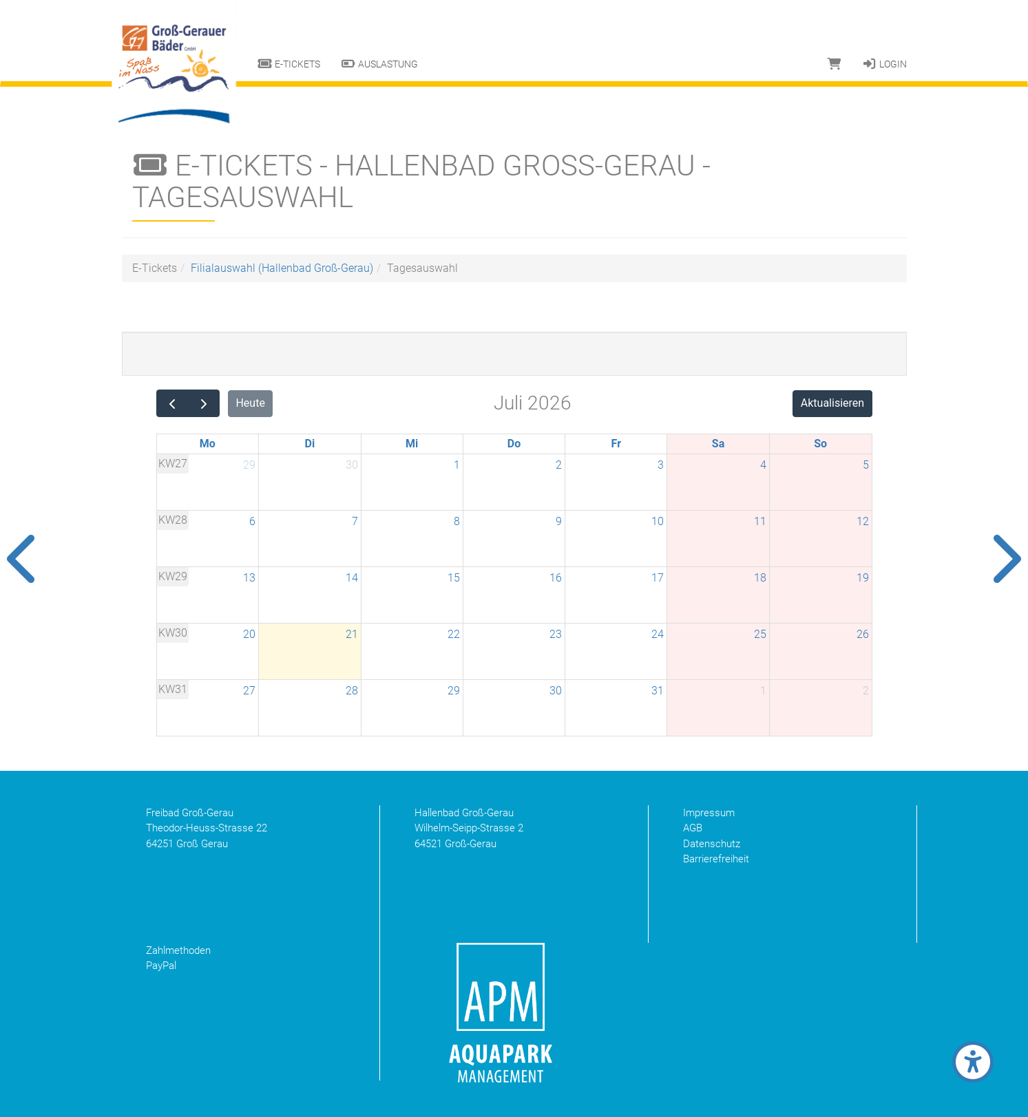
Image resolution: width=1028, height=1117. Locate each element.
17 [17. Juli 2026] (657, 577)
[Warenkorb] (834, 64)
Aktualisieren (832, 402)
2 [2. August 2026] (866, 690)
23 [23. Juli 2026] (555, 634)
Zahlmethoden (178, 950)
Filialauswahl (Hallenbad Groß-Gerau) (282, 268)
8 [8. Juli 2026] (457, 521)
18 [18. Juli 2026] (760, 577)
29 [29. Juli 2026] (454, 690)
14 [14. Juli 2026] (352, 577)
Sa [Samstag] (718, 443)
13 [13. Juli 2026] (249, 577)
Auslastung (379, 64)
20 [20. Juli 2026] (249, 634)
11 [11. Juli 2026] (760, 521)
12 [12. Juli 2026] (863, 521)
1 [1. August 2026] (763, 690)
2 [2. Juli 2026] (559, 464)
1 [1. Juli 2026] (457, 464)
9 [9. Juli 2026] (559, 521)
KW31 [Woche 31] (172, 689)
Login (884, 64)
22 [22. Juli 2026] (454, 634)
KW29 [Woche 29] (172, 576)
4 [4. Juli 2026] (763, 464)
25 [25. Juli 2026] (760, 634)
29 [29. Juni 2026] (249, 464)
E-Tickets (289, 64)
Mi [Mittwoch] (412, 443)
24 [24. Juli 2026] (657, 634)
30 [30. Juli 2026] (555, 690)
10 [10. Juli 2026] (657, 521)
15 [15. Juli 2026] (454, 577)
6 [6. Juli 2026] (252, 521)
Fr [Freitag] (616, 443)
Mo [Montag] (208, 443)
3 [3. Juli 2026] (661, 464)
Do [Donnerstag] (514, 443)
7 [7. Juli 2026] (355, 521)
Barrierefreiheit (716, 859)
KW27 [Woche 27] (172, 463)
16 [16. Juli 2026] (555, 577)
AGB (692, 828)
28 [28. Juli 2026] (352, 690)
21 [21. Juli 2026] (352, 634)
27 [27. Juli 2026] (249, 690)
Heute (249, 402)
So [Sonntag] (820, 443)
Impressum (709, 813)
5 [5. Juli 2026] (866, 464)
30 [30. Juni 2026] (352, 464)
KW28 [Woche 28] (172, 519)
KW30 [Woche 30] (172, 632)
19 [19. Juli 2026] (863, 577)
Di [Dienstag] (310, 443)
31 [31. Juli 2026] (657, 690)
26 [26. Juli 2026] (863, 634)
